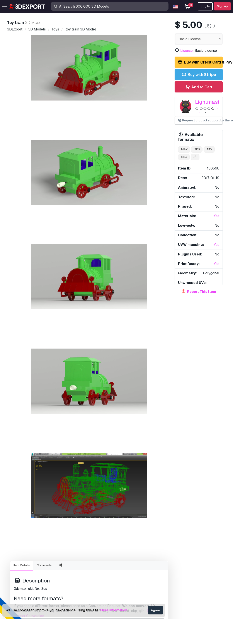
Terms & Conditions (134, 574)
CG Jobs (20, 582)
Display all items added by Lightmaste (116, 317)
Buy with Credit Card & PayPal (200, 62)
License (126, 553)
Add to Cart (198, 87)
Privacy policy (131, 567)
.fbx (209, 149)
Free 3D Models (26, 546)
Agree (155, 610)
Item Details (22, 171)
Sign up (222, 6)
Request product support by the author (200, 120)
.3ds (197, 149)
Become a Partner (28, 567)
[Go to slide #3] (89, 151)
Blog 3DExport (25, 574)
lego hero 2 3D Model (27, 365)
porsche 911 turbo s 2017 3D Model (44, 268)
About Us (23, 456)
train (19, 250)
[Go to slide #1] (33, 151)
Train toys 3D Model (136, 429)
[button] (216, 413)
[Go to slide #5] (145, 151)
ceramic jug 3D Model (144, 268)
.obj (183, 157)
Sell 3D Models (26, 560)
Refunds (126, 582)
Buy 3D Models (29, 524)
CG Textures (23, 553)
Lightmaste (209, 102)
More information (113, 610)
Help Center (129, 539)
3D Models (22, 532)
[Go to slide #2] (61, 151)
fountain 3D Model (79, 365)
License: (187, 50)
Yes (216, 216)
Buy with (198, 74)
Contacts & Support (140, 524)
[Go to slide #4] (117, 151)
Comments (44, 171)
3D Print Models (26, 539)
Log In (205, 6)
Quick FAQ (128, 546)
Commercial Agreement (138, 560)
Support (126, 532)
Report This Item (201, 291)
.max (184, 149)
